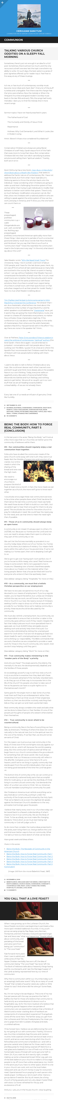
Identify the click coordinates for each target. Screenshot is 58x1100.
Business (10, 408)
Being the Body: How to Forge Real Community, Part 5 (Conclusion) (28, 427)
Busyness (17, 408)
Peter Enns (24, 411)
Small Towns (12, 413)
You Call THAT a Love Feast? (26, 898)
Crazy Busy (47, 408)
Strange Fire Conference (28, 413)
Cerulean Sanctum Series (28, 882)
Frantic (10, 409)
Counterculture (13, 886)
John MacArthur (35, 409)
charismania (39, 310)
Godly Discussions (20, 409)
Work (29, 887)
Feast (23, 886)
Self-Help (48, 411)
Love (25, 887)
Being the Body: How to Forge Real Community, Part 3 (30, 859)
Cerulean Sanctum (29, 31)
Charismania (27, 408)
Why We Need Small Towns (33, 260)
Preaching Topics (36, 411)
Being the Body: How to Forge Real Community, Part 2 (30, 857)
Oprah (16, 411)
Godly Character (33, 886)
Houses (19, 887)
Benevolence (12, 882)
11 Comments (11, 890)
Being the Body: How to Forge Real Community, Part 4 (30, 862)
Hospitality (11, 887)
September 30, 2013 (14, 405)
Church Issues (24, 884)
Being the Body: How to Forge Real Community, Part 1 (29, 854)
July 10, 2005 (11, 1098)
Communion (37, 408)
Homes (42, 886)
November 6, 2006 (13, 879)
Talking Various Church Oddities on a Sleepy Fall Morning (24, 53)
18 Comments (12, 416)
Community (45, 884)
